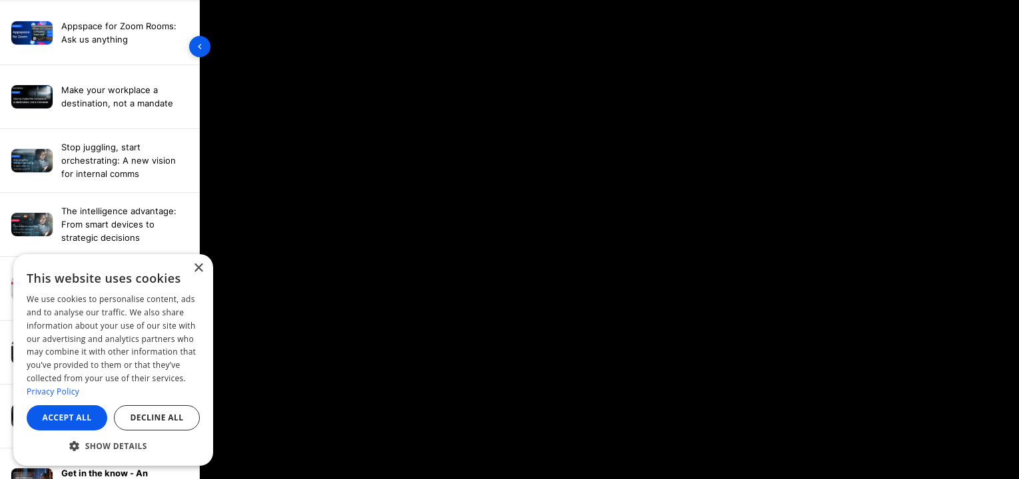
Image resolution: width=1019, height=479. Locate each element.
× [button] (198, 268)
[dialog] (113, 360)
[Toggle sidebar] (199, 46)
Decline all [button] (157, 417)
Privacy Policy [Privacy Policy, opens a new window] (53, 391)
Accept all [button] (67, 417)
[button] (113, 445)
